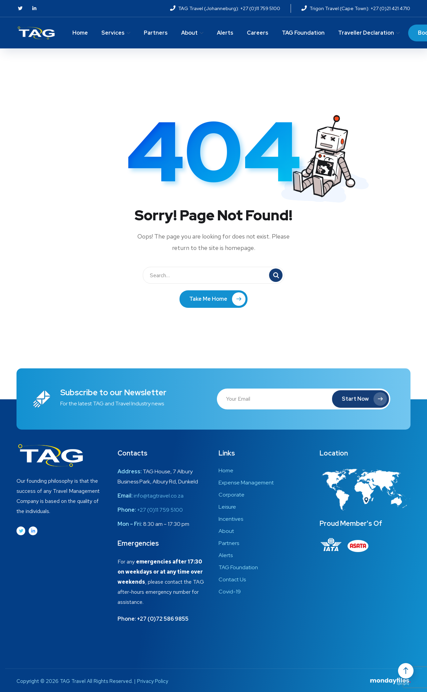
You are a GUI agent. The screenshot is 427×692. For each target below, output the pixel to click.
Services (113, 32)
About (189, 32)
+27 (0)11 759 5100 (160, 509)
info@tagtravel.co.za (159, 495)
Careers (257, 32)
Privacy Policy (152, 681)
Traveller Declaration (366, 32)
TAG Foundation (303, 32)
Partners (156, 32)
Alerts (225, 32)
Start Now (364, 399)
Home (80, 32)
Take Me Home (217, 299)
